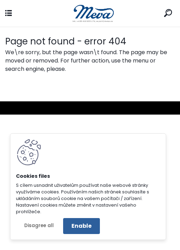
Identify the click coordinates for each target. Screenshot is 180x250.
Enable (81, 226)
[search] (168, 13)
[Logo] (90, 13)
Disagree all (39, 225)
